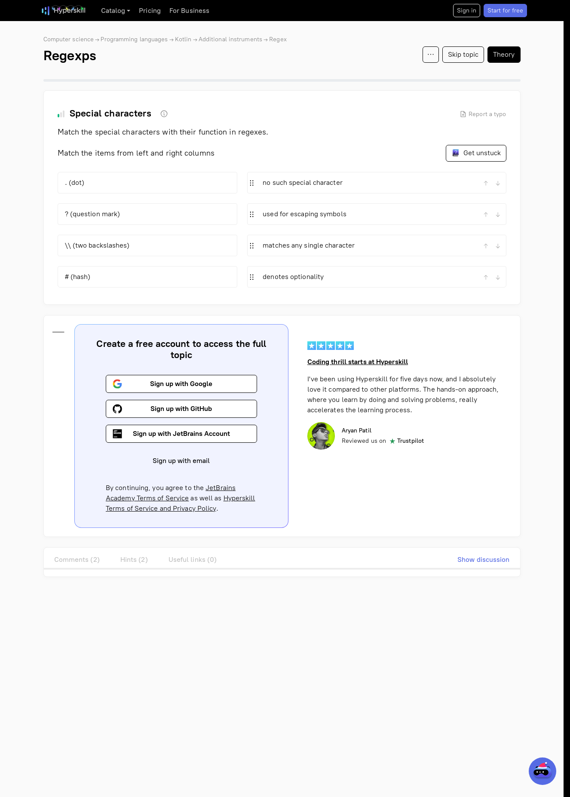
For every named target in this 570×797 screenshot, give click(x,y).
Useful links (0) (193, 559)
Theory (504, 54)
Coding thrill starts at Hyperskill (357, 362)
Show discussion (483, 559)
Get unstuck (476, 152)
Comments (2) (77, 559)
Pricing (150, 10)
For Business (189, 10)
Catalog (113, 10)
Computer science (68, 39)
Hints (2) (134, 559)
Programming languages (134, 39)
